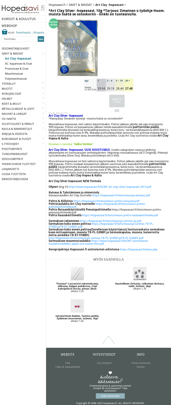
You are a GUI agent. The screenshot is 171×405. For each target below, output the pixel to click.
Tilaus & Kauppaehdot (67, 366)
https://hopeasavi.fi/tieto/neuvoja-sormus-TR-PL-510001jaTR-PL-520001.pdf (101, 225)
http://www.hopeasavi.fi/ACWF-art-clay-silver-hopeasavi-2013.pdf (110, 186)
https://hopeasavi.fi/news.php (138, 249)
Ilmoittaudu (23, 32)
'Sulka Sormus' (83, 144)
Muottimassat (14, 73)
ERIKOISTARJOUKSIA (15, 179)
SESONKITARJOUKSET (16, 48)
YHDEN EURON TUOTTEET (19, 164)
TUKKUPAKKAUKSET (15, 154)
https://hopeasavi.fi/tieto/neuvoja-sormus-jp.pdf (110, 221)
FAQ (67, 362)
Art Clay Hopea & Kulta (86, 175)
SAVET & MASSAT (80, 5)
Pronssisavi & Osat (17, 68)
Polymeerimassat (16, 78)
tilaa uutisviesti (110, 395)
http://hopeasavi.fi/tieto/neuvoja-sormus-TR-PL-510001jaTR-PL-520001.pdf (96, 238)
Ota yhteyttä (104, 362)
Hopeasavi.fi (57, 5)
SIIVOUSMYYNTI (12, 159)
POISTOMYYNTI (12, 149)
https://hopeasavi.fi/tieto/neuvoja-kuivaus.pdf (121, 195)
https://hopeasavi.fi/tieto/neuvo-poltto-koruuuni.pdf (106, 201)
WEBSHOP (9, 26)
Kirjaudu (39, 32)
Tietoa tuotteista (140, 362)
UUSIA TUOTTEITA (14, 174)
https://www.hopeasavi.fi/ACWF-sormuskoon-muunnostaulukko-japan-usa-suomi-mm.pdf (99, 242)
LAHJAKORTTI (10, 169)
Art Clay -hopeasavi (18, 58)
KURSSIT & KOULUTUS (19, 19)
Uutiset (140, 366)
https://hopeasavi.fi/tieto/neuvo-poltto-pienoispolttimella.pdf (97, 205)
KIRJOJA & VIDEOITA (14, 134)
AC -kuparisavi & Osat (18, 63)
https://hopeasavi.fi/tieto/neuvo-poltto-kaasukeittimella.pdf (120, 215)
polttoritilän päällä (146, 127)
